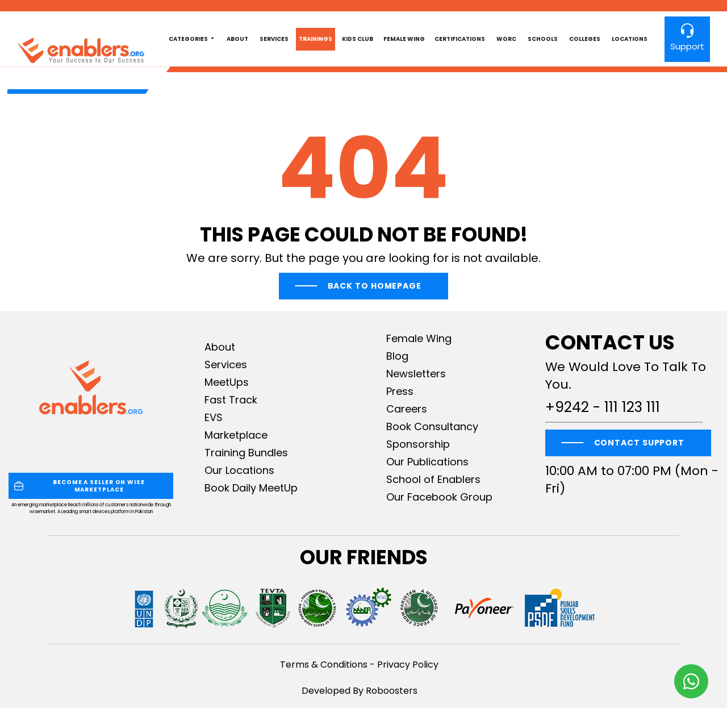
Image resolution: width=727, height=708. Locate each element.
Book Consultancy (432, 426)
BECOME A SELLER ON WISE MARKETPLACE (79, 486)
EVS (213, 417)
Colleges (584, 39)
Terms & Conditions (323, 664)
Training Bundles (246, 452)
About (237, 39)
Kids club (357, 39)
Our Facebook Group (439, 497)
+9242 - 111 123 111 (602, 407)
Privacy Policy (407, 664)
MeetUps (226, 382)
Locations (629, 39)
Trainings (315, 39)
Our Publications (427, 462)
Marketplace (236, 435)
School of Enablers (433, 479)
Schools (543, 39)
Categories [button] (189, 39)
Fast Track (230, 400)
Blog (397, 356)
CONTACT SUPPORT (639, 442)
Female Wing (404, 39)
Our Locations (239, 470)
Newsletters (416, 374)
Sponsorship (418, 444)
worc (506, 39)
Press (399, 391)
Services (274, 39)
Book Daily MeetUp (251, 488)
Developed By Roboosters (359, 690)
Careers (406, 409)
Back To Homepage (374, 285)
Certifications (459, 39)
